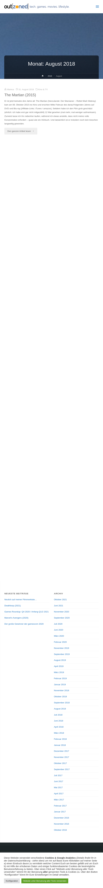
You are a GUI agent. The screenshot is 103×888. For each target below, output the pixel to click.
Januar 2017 (60, 812)
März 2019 (59, 672)
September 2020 (62, 618)
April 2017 (59, 793)
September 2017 (62, 769)
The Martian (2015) (20, 95)
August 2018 (60, 709)
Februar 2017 (60, 806)
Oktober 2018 (60, 696)
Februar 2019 (60, 678)
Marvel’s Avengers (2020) (16, 618)
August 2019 (60, 660)
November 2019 (61, 648)
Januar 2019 (60, 684)
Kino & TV (43, 89)
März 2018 (59, 733)
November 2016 (61, 824)
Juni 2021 (58, 605)
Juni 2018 (58, 721)
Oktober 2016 (60, 830)
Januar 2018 (60, 745)
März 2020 (59, 636)
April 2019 (59, 666)
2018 (50, 76)
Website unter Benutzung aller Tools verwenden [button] (45, 881)
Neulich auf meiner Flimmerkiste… (20, 599)
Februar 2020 (60, 642)
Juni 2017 (58, 781)
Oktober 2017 (60, 763)
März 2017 (59, 799)
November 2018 (61, 690)
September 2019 (62, 654)
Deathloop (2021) (12, 605)
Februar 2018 (60, 739)
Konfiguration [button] (12, 881)
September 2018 (62, 702)
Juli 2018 (58, 715)
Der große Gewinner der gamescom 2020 (24, 624)
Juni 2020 (58, 630)
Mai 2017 (58, 787)
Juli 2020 (58, 624)
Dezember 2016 (61, 818)
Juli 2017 (58, 775)
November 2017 (61, 757)
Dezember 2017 (61, 751)
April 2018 (59, 727)
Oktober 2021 (60, 599)
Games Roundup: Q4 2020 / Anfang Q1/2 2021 (26, 612)
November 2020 (61, 612)
